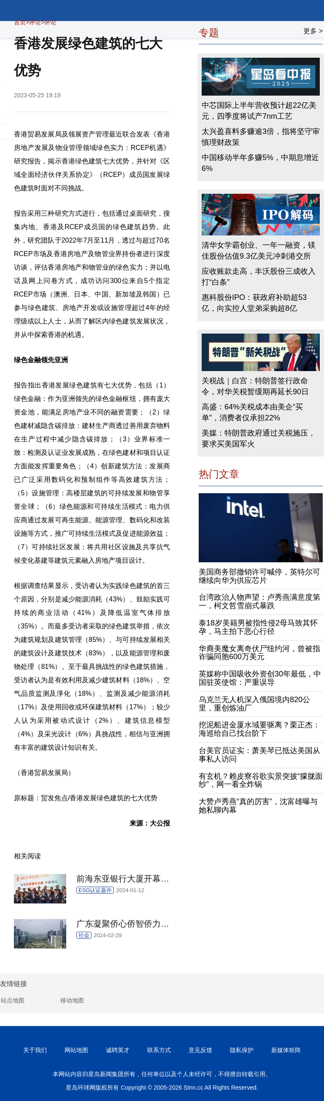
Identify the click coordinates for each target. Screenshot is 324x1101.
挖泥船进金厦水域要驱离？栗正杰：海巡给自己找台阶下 (259, 729)
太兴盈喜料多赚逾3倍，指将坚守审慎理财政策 (261, 137)
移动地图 (72, 1000)
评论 (35, 22)
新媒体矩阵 (286, 1050)
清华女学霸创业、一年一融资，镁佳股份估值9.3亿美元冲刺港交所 (259, 250)
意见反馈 (200, 1050)
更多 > (313, 31)
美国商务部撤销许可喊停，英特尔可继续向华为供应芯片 (259, 576)
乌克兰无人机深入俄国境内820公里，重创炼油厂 (254, 703)
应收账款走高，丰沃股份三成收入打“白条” (259, 276)
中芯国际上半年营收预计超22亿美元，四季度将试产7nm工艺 (259, 110)
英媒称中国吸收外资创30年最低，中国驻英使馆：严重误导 (260, 678)
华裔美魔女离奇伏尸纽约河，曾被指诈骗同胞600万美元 (259, 652)
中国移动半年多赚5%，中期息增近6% (260, 163)
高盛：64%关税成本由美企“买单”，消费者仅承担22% (252, 412)
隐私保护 (242, 1050)
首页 (20, 22)
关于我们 (35, 1050)
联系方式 (159, 1050)
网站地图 (76, 1050)
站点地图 (12, 1000)
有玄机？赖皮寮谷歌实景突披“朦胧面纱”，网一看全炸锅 (261, 780)
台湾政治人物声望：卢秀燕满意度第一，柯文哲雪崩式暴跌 (259, 601)
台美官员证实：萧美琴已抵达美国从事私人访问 (259, 754)
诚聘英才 (118, 1050)
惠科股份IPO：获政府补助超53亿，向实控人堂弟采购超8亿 (254, 303)
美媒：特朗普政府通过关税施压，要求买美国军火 (259, 438)
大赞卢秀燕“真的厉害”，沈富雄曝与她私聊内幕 (258, 805)
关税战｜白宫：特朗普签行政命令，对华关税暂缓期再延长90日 (255, 386)
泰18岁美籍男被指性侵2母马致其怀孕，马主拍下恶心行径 (258, 627)
